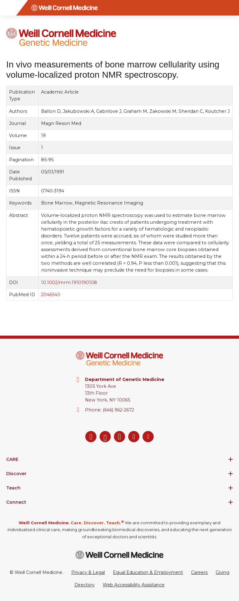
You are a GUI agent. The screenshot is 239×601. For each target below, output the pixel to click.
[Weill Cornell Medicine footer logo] (119, 554)
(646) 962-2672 (118, 410)
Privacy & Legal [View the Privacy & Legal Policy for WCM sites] (88, 572)
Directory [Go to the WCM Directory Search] (84, 585)
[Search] (231, 8)
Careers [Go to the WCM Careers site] (199, 572)
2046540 (50, 294)
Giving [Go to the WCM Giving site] (222, 572)
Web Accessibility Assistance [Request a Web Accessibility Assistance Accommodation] (134, 585)
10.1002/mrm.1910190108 (69, 282)
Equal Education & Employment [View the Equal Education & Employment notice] (148, 572)
